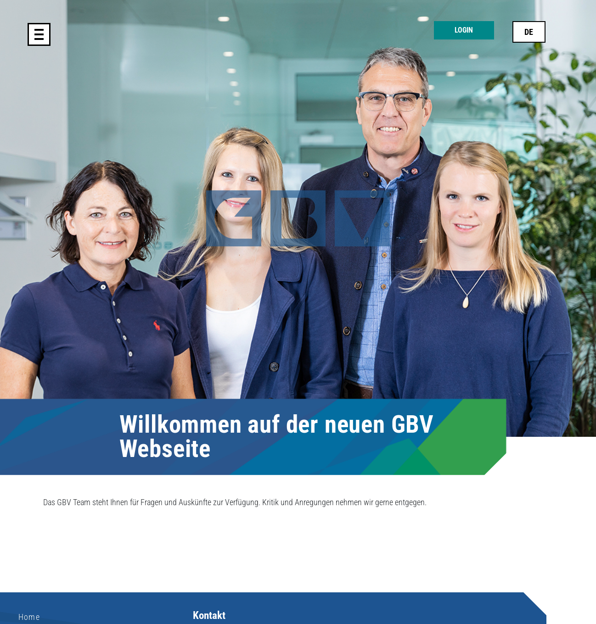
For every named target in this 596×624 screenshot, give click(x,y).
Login (464, 30)
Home (29, 617)
